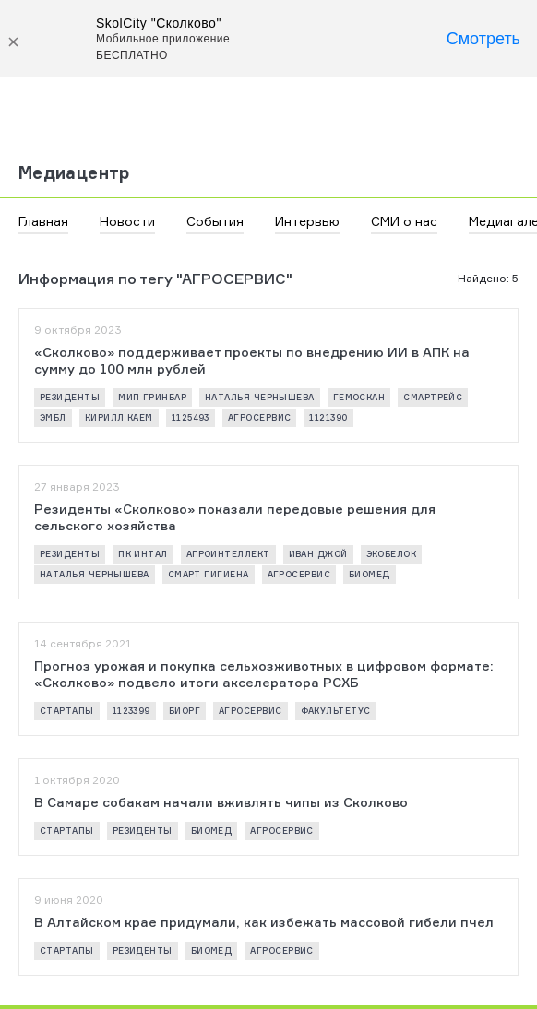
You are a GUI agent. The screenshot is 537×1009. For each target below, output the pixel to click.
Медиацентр (74, 172)
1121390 (328, 417)
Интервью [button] (307, 221)
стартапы (67, 711)
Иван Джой (318, 554)
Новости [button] (127, 221)
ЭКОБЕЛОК (391, 554)
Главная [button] (43, 221)
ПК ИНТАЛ (143, 554)
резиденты (70, 397)
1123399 (131, 711)
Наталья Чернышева (260, 397)
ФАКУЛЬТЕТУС (336, 711)
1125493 (190, 417)
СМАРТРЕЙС (432, 397)
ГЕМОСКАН (359, 397)
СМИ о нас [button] (404, 221)
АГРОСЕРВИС (260, 417)
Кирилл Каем (119, 417)
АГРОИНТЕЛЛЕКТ (228, 554)
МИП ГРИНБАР (152, 397)
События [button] (215, 221)
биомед (369, 574)
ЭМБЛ (53, 417)
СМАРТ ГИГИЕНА (208, 574)
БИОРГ (184, 711)
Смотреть (483, 39)
